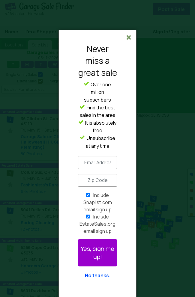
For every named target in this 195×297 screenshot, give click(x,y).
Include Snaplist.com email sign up (97, 202)
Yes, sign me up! (97, 253)
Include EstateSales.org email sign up (98, 223)
